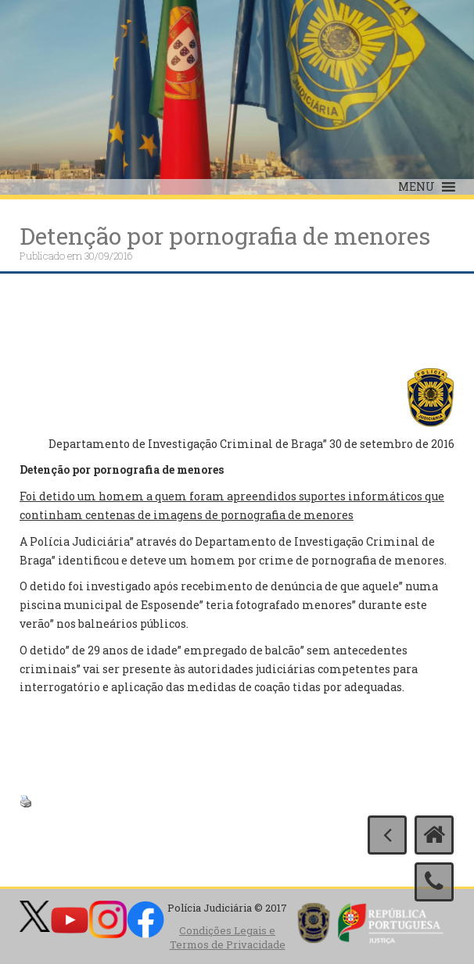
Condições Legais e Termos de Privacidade (227, 937)
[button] (416, 187)
